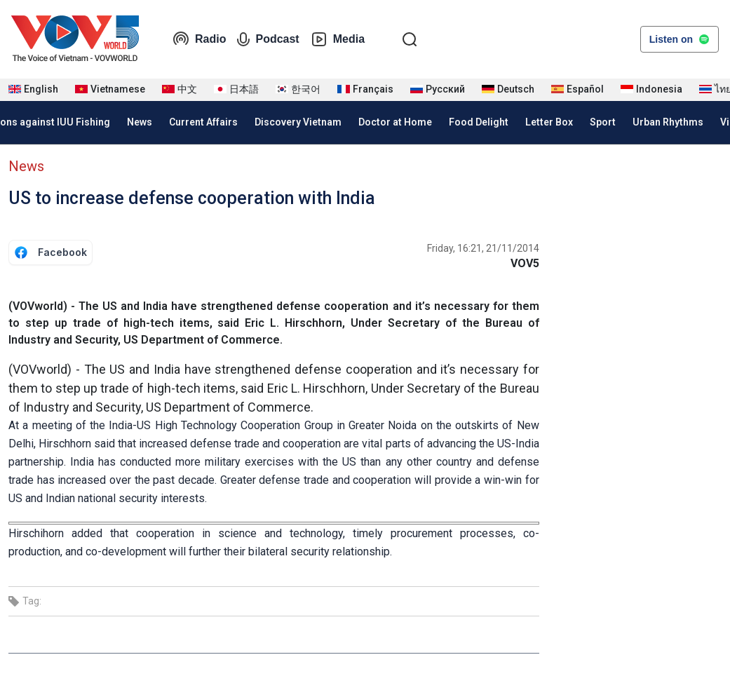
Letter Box (549, 122)
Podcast (268, 39)
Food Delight (478, 122)
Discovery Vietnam (298, 122)
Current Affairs (203, 122)
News (139, 122)
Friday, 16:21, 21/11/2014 (483, 248)
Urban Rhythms (668, 122)
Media (338, 39)
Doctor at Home (395, 122)
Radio (199, 39)
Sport (603, 122)
